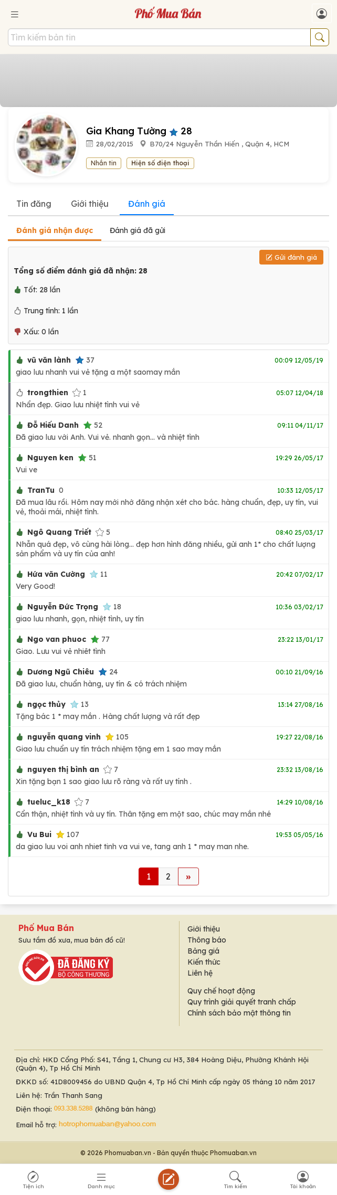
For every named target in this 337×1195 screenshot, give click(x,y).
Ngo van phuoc (56, 639)
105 (117, 737)
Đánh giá (146, 203)
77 (100, 639)
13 (79, 704)
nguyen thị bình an (63, 769)
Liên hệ (200, 973)
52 (92, 425)
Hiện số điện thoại (160, 163)
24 (108, 671)
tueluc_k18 (48, 802)
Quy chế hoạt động (221, 991)
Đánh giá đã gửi (137, 230)
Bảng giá (203, 951)
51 (87, 457)
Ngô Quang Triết (59, 532)
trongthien (47, 392)
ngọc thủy (46, 704)
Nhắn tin (104, 163)
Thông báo (206, 940)
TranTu (41, 490)
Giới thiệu (90, 203)
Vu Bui (39, 834)
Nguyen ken (50, 457)
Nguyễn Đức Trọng (62, 606)
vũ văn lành (49, 360)
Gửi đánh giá (291, 257)
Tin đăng (33, 203)
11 (98, 574)
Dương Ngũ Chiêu (60, 671)
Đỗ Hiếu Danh (53, 425)
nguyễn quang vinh (64, 737)
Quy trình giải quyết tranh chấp (241, 1002)
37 (84, 360)
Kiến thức (203, 962)
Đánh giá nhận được (54, 230)
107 (67, 834)
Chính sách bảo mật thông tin (239, 1013)
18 (111, 606)
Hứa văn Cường (56, 574)
